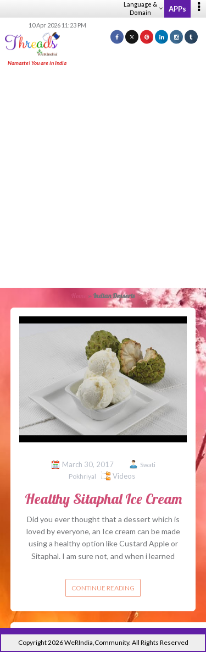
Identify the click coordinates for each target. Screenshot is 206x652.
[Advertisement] (103, 178)
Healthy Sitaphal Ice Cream (103, 499)
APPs (177, 8)
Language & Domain (143, 8)
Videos (124, 476)
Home (78, 296)
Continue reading (103, 588)
